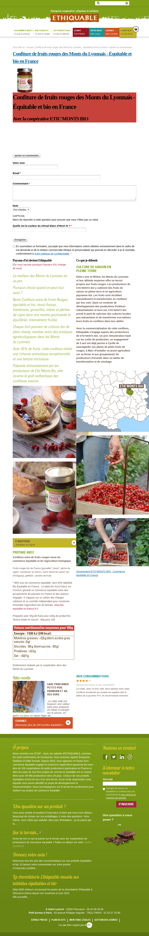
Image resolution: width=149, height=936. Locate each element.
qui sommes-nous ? (23, 32)
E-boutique (128, 32)
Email (17, 173)
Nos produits (43, 32)
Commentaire (21, 183)
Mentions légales (80, 920)
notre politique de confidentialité (51, 253)
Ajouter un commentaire (27, 155)
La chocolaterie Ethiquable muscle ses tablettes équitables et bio (46, 880)
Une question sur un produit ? (39, 806)
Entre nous (97, 32)
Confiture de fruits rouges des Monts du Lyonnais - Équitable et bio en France (71, 47)
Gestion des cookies (106, 920)
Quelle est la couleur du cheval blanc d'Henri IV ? (42, 225)
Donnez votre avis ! (30, 854)
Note (15, 205)
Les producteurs (63, 32)
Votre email (108, 779)
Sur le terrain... (27, 832)
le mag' (81, 32)
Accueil (29, 47)
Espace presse (39, 920)
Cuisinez (112, 32)
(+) (18, 823)
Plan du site (58, 920)
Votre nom (19, 163)
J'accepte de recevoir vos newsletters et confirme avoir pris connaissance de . (121, 793)
